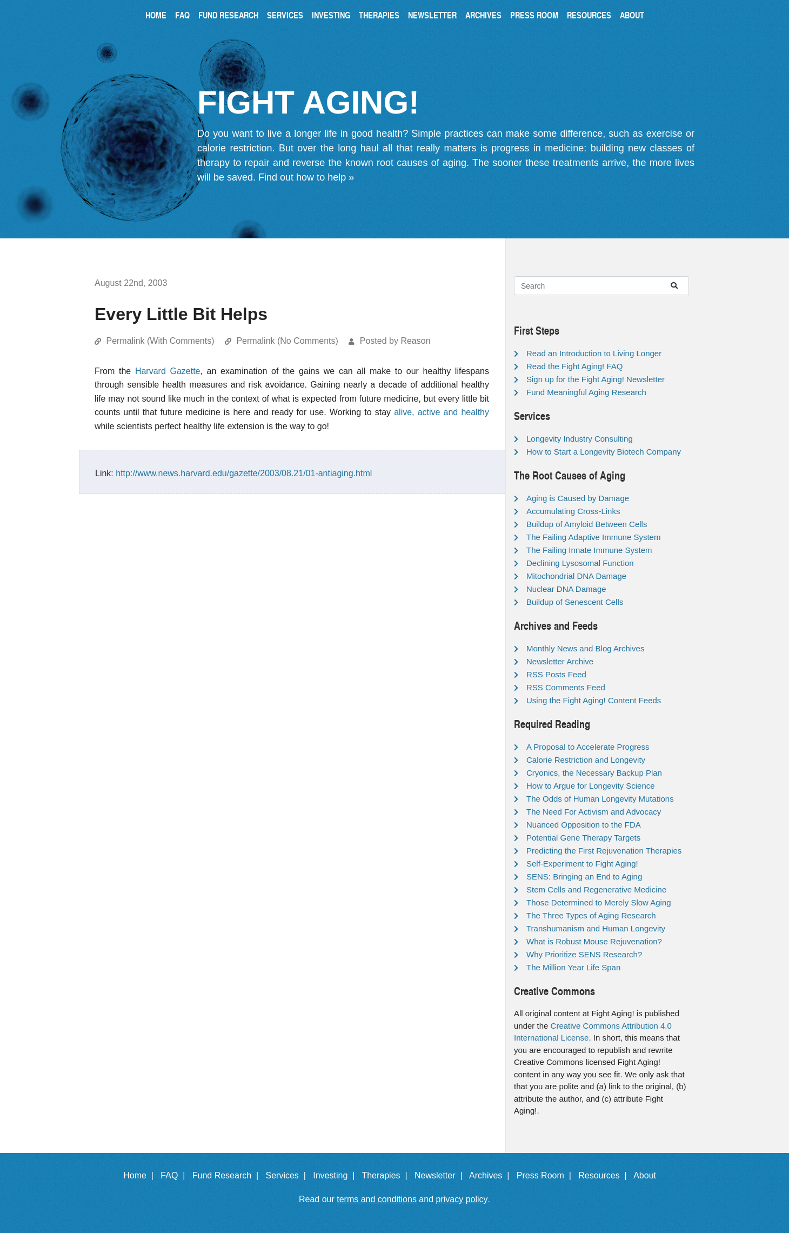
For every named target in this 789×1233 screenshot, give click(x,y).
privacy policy (462, 1199)
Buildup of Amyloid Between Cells (586, 524)
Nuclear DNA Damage (566, 589)
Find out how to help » (306, 177)
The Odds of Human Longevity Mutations (600, 798)
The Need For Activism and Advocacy (593, 811)
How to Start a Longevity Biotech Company (603, 451)
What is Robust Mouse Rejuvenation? (594, 941)
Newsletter (432, 15)
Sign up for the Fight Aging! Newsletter (595, 379)
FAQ (182, 15)
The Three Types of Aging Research (591, 915)
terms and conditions (377, 1199)
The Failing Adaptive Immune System (593, 537)
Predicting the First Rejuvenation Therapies (603, 850)
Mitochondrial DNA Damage (576, 576)
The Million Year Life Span (573, 967)
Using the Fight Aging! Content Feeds (593, 700)
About (632, 15)
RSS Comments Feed (565, 687)
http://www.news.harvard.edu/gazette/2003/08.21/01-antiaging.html (244, 473)
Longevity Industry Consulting (579, 438)
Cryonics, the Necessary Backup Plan (594, 772)
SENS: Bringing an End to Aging (584, 876)
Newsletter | (440, 1175)
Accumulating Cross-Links (573, 511)
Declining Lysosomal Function (580, 563)
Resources (589, 15)
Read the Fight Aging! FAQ (574, 366)
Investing (331, 15)
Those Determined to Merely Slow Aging (598, 902)
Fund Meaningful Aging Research (586, 392)
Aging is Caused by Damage (577, 498)
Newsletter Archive (559, 661)
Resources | (604, 1175)
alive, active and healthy (441, 412)
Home (155, 15)
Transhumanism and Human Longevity (595, 928)
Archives (483, 15)
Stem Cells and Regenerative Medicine (596, 889)
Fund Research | (227, 1175)
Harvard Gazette (167, 371)
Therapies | (387, 1175)
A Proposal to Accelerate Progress (588, 746)
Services (285, 15)
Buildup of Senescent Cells (574, 601)
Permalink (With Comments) (160, 340)
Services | (288, 1175)
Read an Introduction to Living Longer (593, 353)
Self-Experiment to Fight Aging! (582, 863)
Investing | (336, 1175)
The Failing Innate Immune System (589, 550)
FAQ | (175, 1175)
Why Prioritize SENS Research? (584, 954)
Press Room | (546, 1175)
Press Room (534, 15)
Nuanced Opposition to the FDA (583, 824)
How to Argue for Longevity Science (590, 785)
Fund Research (228, 15)
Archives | (491, 1175)
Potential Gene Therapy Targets (583, 837)
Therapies (379, 15)
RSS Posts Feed (556, 674)
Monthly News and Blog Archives (585, 648)
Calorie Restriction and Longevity (585, 759)
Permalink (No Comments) (287, 340)
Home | (140, 1175)
